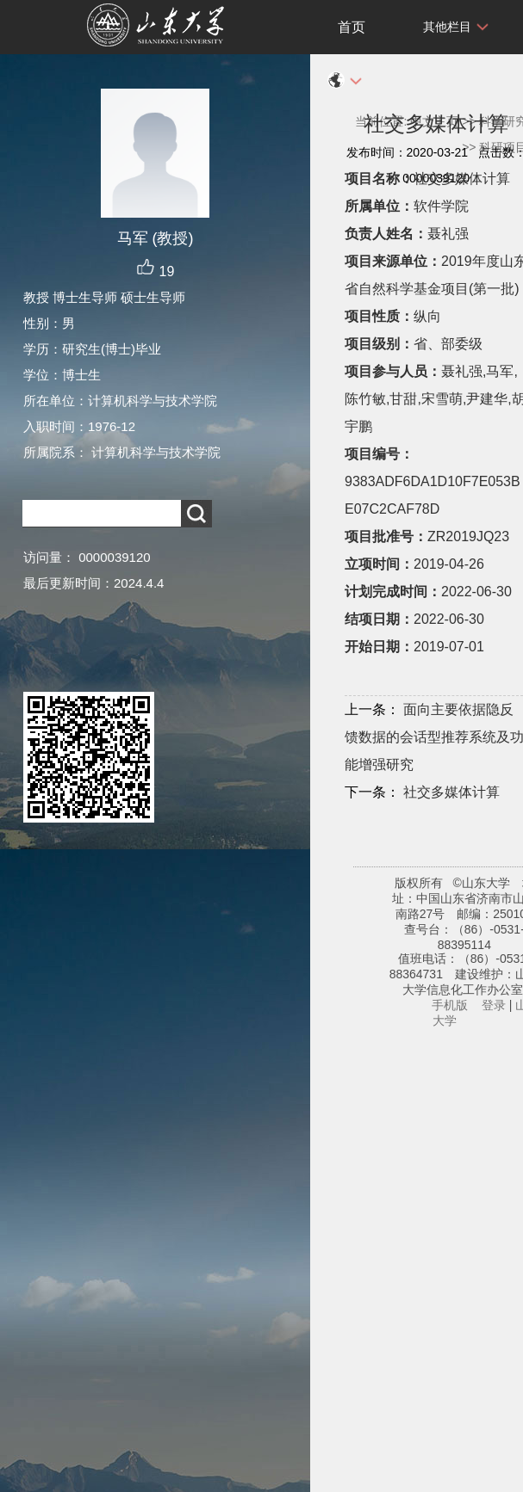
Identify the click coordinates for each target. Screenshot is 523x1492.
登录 (494, 1005)
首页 (351, 27)
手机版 (450, 1005)
